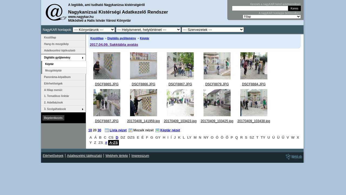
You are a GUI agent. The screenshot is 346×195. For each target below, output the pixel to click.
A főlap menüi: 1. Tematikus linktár (56, 93)
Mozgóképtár (53, 70)
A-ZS (113, 143)
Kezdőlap (97, 38)
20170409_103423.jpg (180, 121)
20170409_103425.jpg (217, 121)
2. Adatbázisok (53, 102)
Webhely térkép (116, 156)
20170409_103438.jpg (253, 121)
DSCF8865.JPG (106, 84)
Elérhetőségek (53, 83)
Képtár (144, 38)
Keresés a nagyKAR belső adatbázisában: (275, 4)
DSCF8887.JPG (106, 121)
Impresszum (140, 156)
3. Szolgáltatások (55, 109)
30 (99, 130)
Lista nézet (118, 130)
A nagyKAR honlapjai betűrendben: (280, 13)
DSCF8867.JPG (180, 84)
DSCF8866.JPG (143, 84)
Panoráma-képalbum (57, 77)
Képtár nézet (170, 130)
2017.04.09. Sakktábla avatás (114, 45)
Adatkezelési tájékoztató (59, 50)
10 (90, 130)
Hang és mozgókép (56, 44)
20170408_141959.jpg (143, 121)
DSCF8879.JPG (217, 84)
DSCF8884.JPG (253, 84)
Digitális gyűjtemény (121, 38)
